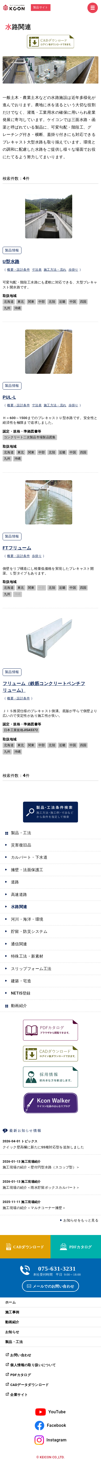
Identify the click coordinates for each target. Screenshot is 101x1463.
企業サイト (19, 1395)
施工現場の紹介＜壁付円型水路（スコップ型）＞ (41, 1167)
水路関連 (19, 906)
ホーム (10, 1302)
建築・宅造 (21, 981)
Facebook (56, 1425)
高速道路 (19, 894)
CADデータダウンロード (29, 1385)
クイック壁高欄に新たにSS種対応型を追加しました (43, 1147)
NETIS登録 (21, 993)
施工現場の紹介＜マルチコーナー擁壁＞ (34, 1208)
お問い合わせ (20, 1355)
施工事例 (12, 1312)
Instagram (57, 1439)
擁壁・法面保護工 (27, 869)
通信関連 (19, 944)
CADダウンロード (28, 1247)
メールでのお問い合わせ (53, 1286)
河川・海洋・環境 (27, 919)
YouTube (57, 1411)
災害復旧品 (21, 845)
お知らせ (12, 1332)
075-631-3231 (57, 1268)
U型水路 (11, 261)
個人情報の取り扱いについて (33, 1365)
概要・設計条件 (18, 269)
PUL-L (9, 397)
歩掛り (73, 269)
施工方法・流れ (55, 269)
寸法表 (37, 269)
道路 (15, 882)
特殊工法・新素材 (27, 956)
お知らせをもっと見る (80, 1220)
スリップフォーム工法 (31, 968)
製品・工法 (21, 833)
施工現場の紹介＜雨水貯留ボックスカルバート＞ (41, 1187)
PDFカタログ (80, 1247)
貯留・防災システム (29, 931)
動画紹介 (19, 1005)
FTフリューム (17, 547)
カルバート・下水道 (29, 857)
